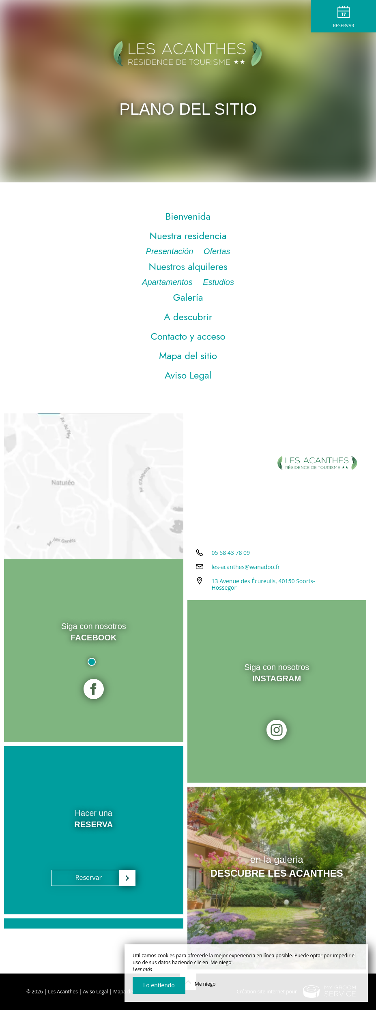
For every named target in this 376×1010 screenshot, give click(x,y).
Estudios (218, 282)
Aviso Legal (188, 375)
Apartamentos (168, 282)
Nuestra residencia (187, 236)
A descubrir (188, 317)
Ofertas (217, 251)
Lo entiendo (159, 985)
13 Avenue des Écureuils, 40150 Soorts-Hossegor (263, 584)
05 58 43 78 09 (231, 552)
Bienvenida (188, 216)
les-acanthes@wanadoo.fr (246, 567)
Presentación (171, 251)
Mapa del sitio (188, 356)
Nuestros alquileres (187, 266)
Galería (188, 297)
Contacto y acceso (187, 336)
